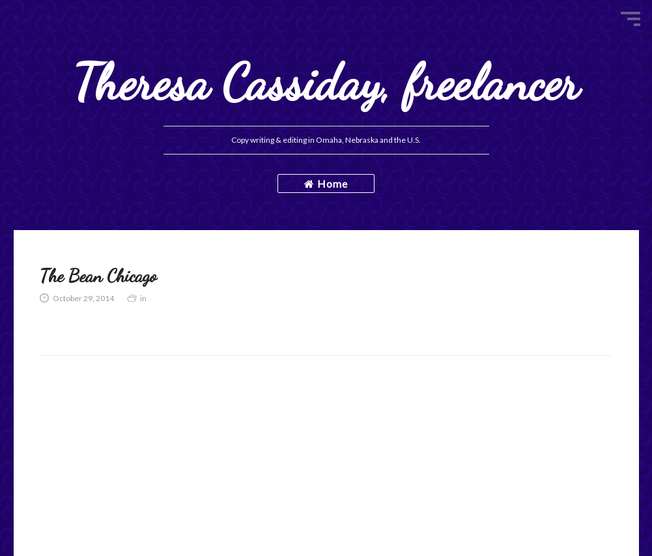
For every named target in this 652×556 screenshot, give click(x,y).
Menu (630, 19)
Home (326, 183)
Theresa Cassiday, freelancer (326, 82)
